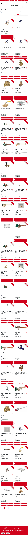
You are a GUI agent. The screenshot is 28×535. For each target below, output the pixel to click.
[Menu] (1, 3)
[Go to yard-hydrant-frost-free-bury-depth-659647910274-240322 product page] (7, 69)
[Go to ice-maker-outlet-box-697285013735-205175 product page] (7, 435)
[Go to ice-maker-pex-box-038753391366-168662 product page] (21, 435)
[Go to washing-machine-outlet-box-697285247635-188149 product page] (21, 212)
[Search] (21, 7)
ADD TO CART (7, 56)
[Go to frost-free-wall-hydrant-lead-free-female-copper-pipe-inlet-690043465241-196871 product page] (7, 456)
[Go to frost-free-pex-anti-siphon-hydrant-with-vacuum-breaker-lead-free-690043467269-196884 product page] (21, 252)
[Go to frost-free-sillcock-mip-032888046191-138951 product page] (21, 415)
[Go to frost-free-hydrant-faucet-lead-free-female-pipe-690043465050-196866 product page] (21, 313)
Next (26, 14)
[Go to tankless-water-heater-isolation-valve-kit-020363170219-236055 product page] (7, 29)
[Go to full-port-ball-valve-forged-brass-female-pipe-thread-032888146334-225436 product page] (21, 456)
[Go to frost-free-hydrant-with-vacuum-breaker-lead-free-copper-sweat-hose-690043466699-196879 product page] (7, 252)
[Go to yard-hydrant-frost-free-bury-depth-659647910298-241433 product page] (21, 49)
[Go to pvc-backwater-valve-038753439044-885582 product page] (7, 232)
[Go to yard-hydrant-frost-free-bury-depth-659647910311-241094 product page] (21, 29)
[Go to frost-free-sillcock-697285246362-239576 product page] (21, 171)
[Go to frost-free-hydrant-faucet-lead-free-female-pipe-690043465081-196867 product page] (7, 313)
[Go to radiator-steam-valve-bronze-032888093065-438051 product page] (7, 171)
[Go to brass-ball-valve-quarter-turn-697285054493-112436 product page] (7, 496)
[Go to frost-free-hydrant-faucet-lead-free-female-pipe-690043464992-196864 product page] (7, 354)
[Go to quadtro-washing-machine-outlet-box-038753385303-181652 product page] (21, 110)
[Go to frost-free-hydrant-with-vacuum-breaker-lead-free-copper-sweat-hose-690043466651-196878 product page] (7, 293)
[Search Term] (11, 7)
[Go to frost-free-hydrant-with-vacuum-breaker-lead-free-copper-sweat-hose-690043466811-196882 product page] (21, 130)
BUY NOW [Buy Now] (7, 58)
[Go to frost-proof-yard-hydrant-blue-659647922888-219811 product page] (21, 354)
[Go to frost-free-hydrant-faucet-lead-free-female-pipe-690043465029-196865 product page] (21, 334)
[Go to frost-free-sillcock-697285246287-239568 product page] (7, 374)
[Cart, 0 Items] (26, 2)
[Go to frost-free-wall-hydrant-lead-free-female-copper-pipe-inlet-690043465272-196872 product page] (21, 395)
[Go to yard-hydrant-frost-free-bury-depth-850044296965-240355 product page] (7, 49)
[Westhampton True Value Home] (14, 3)
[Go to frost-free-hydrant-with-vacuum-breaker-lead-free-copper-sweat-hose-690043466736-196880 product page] (21, 191)
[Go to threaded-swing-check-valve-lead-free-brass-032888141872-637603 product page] (7, 90)
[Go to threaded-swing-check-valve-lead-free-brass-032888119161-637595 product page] (7, 415)
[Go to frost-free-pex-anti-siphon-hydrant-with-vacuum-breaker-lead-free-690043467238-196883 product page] (21, 293)
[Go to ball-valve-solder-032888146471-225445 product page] (7, 110)
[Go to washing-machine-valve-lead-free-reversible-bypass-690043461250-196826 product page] (7, 476)
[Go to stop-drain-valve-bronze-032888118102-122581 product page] (21, 90)
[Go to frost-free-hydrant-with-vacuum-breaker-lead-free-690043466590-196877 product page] (7, 130)
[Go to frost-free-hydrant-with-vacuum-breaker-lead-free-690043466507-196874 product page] (21, 232)
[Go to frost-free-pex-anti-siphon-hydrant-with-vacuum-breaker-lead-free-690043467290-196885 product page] (7, 212)
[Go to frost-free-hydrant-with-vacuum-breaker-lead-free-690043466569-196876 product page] (7, 151)
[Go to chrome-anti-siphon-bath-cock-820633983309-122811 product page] (7, 395)
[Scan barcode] (23, 7)
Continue (3, 533)
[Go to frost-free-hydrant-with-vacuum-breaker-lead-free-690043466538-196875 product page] (7, 191)
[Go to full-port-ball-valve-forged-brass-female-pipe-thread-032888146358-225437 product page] (7, 273)
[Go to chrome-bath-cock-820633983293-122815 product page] (21, 476)
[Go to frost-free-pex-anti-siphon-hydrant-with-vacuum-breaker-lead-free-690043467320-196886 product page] (21, 151)
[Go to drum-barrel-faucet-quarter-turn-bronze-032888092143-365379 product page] (21, 374)
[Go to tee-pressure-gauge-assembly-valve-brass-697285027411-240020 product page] (21, 496)
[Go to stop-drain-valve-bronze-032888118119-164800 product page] (21, 69)
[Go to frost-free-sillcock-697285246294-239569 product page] (7, 334)
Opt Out (8, 533)
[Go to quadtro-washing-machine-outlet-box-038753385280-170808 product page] (21, 273)
